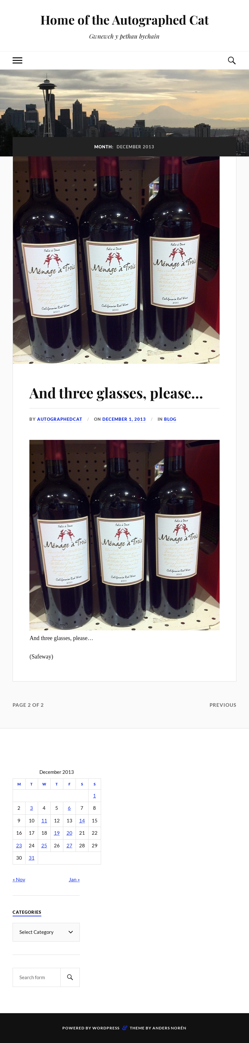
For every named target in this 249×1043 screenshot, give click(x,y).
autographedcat (59, 419)
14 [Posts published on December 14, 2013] (82, 820)
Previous (223, 705)
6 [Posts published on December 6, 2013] (69, 808)
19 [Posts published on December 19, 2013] (57, 833)
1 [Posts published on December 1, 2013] (94, 795)
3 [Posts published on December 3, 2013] (31, 808)
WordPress (105, 1028)
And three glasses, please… (116, 392)
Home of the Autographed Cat (124, 19)
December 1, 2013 (124, 419)
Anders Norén (169, 1028)
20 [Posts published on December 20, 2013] (69, 833)
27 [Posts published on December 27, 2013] (69, 845)
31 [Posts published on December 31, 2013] (32, 858)
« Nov (19, 879)
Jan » (74, 879)
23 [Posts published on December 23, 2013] (19, 845)
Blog (170, 419)
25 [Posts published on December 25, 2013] (44, 845)
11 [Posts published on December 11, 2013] (44, 820)
